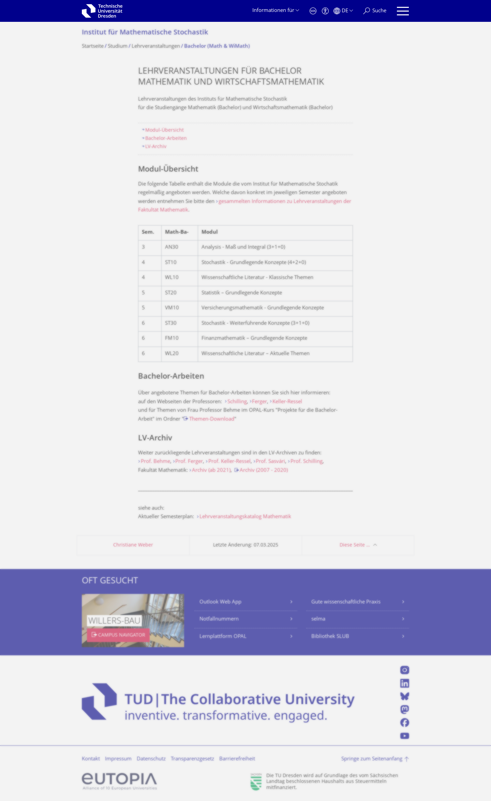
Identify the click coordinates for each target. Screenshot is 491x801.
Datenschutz (151, 759)
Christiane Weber (133, 545)
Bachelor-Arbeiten (166, 138)
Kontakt (91, 759)
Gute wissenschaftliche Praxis (346, 602)
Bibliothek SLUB (330, 636)
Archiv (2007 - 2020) (264, 470)
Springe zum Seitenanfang (371, 759)
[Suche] (374, 11)
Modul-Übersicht (164, 130)
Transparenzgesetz (192, 759)
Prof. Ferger (189, 461)
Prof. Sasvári (270, 461)
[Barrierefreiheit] (325, 11)
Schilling (237, 402)
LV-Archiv (155, 147)
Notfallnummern (219, 619)
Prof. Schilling (307, 461)
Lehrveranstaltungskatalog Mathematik (245, 517)
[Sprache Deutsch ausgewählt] (343, 11)
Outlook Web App (220, 602)
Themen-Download (211, 419)
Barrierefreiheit (237, 759)
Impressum (118, 759)
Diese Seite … (355, 545)
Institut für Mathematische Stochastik (145, 33)
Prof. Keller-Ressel (229, 461)
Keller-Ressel (287, 402)
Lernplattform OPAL (223, 636)
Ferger (259, 402)
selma (318, 619)
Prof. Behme (155, 461)
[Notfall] (313, 11)
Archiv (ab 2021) (211, 470)
